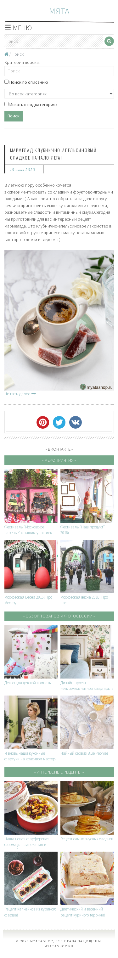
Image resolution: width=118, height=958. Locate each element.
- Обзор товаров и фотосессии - (59, 616)
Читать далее (20, 394)
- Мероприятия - (59, 460)
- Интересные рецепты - (59, 772)
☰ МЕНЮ (18, 27)
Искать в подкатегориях (30, 104)
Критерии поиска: (22, 62)
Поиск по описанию (26, 82)
